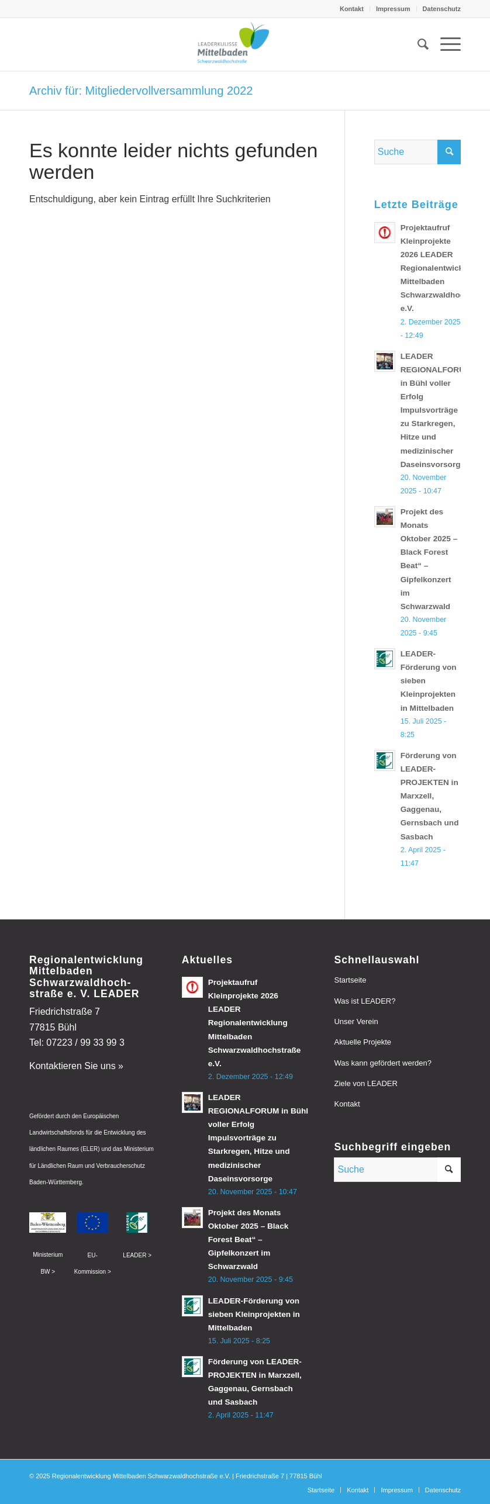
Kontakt (352, 8)
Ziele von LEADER (365, 1083)
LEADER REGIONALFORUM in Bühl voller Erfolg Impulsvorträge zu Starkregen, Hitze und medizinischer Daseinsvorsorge (436, 410)
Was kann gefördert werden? (382, 1063)
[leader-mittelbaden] (245, 44)
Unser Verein (356, 1021)
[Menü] (445, 44)
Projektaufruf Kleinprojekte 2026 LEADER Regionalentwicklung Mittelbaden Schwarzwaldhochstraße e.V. (254, 1023)
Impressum (393, 8)
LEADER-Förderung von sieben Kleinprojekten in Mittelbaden (254, 1314)
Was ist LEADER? (364, 1001)
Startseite (350, 980)
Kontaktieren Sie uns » (76, 1066)
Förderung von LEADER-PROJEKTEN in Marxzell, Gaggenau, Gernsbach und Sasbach (430, 796)
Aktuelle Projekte (362, 1042)
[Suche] (417, 44)
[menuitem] (352, 9)
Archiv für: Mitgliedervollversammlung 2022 (141, 90)
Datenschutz (442, 8)
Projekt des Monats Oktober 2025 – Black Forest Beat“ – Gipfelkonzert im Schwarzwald (248, 1239)
